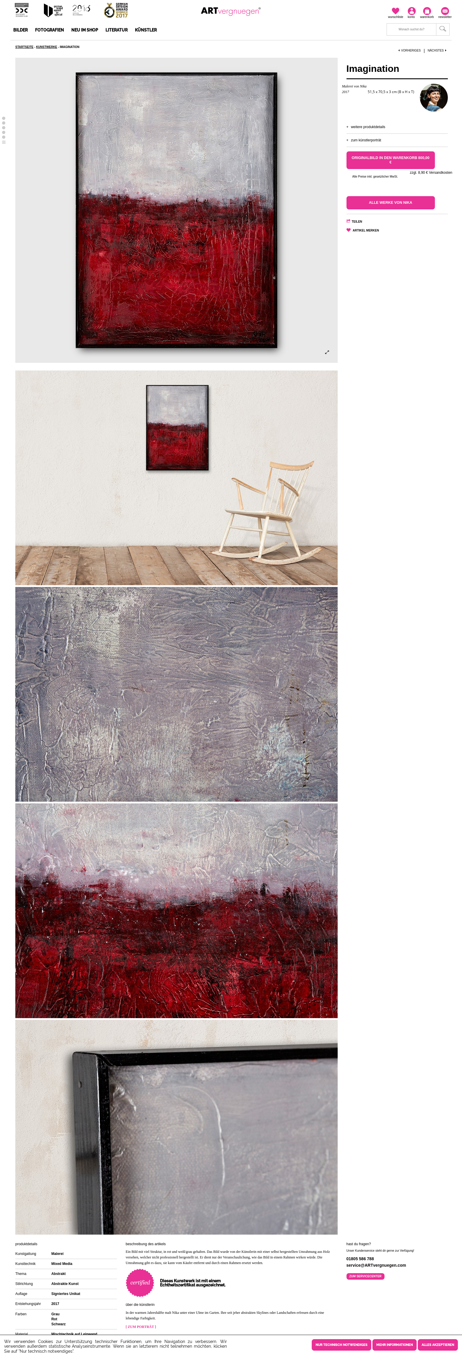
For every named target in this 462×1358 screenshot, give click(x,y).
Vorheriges (409, 50)
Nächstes (438, 50)
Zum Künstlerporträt (366, 140)
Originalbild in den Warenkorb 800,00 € (391, 160)
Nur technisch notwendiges (341, 1345)
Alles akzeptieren (438, 1345)
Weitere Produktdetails (368, 127)
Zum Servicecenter (365, 1276)
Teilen (357, 221)
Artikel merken (366, 230)
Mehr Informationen (394, 1345)
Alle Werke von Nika (390, 203)
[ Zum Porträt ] (141, 1327)
